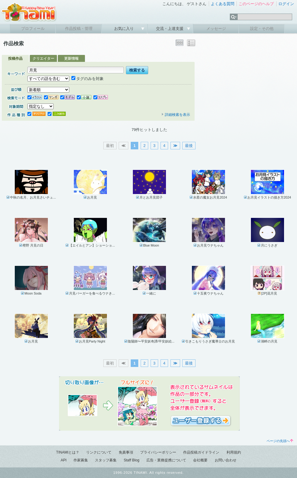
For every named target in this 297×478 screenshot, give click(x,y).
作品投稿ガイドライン (201, 452)
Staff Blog (131, 460)
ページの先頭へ (280, 441)
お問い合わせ (225, 460)
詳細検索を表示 (175, 115)
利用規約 (234, 452)
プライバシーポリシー (158, 452)
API (63, 460)
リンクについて (98, 452)
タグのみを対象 (87, 78)
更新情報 (71, 58)
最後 (189, 145)
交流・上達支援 (170, 28)
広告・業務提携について (166, 460)
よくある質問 (222, 4)
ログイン (286, 4)
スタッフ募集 (106, 460)
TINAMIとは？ (67, 452)
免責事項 (126, 452)
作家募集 (80, 460)
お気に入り (124, 28)
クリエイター (43, 58)
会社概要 (200, 460)
